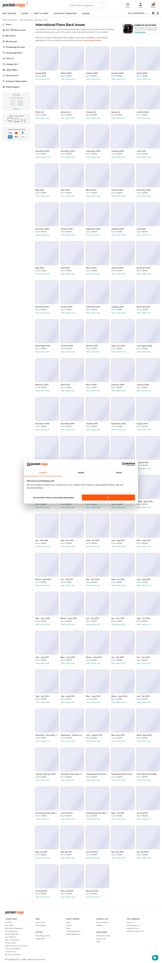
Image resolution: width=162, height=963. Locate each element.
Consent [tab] (43, 472)
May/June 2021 (143, 307)
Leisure (86, 13)
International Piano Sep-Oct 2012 (97, 774)
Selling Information (103, 936)
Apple (68, 922)
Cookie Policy (10, 951)
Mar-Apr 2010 (92, 891)
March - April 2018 (145, 501)
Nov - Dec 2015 (118, 618)
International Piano (26, 20)
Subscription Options (93, 40)
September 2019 (118, 424)
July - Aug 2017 (118, 540)
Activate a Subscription (15, 81)
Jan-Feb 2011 (91, 852)
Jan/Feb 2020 (67, 346)
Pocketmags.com (133, 925)
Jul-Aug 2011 (142, 813)
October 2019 (92, 424)
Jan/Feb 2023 (117, 190)
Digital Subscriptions (10, 20)
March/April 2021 (42, 346)
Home (7, 24)
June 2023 (141, 151)
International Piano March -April (46, 813)
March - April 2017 (43, 579)
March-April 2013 (144, 735)
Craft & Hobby (41, 13)
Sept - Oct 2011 (117, 813)
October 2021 (66, 307)
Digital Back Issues (41, 20)
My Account (10, 41)
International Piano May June (148, 774)
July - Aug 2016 (143, 579)
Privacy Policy (10, 943)
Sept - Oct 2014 (42, 696)
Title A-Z (8, 58)
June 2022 (141, 229)
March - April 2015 (94, 657)
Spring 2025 (142, 73)
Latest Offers (10, 70)
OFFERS (24, 13)
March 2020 (91, 385)
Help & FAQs (40, 922)
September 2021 (93, 307)
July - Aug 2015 (42, 657)
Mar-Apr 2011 (66, 852)
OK (108, 497)
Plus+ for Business (12, 940)
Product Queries (102, 922)
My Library (9, 36)
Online (68, 928)
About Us (130, 922)
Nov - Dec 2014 (143, 657)
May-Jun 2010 (67, 891)
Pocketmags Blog (12, 934)
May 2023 (39, 190)
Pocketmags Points (73, 931)
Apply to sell (101, 939)
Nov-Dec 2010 (117, 852)
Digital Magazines (73, 934)
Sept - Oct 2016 (118, 579)
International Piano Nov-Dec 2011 (97, 813)
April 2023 (65, 190)
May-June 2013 (118, 735)
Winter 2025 (66, 73)
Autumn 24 (65, 112)
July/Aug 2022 (117, 229)
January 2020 (143, 385)
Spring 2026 (40, 73)
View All (16, 109)
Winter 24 (39, 112)
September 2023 (93, 151)
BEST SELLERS (9, 13)
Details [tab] (81, 472)
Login (98, 941)
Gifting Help (40, 939)
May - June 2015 (68, 657)
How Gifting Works (42, 936)
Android (69, 925)
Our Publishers (10, 937)
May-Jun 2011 (41, 852)
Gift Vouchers (10, 75)
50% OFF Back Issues (14, 30)
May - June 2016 (42, 618)
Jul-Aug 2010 (41, 891)
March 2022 (91, 268)
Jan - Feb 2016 (92, 618)
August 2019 (142, 424)
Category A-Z (10, 64)
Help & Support (11, 87)
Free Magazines (11, 931)
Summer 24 (91, 112)
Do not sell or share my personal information (54, 497)
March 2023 (91, 190)
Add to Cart (45, 79)
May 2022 (39, 268)
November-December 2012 (72, 774)
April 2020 (65, 385)
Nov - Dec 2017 (67, 540)
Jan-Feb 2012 (67, 813)
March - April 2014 (119, 696)
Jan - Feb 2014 (143, 696)
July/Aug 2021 (117, 307)
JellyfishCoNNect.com (135, 931)
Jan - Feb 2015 (117, 657)
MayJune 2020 (41, 385)
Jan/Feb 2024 (143, 112)
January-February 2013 (45, 774)
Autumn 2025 (92, 73)
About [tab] (119, 472)
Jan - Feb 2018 (41, 540)
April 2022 (65, 268)
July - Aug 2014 (67, 696)
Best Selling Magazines (14, 928)
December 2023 (42, 151)
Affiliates (99, 925)
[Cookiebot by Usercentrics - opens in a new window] (124, 464)
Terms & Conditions (12, 949)
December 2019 (42, 424)
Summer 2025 (117, 73)
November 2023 (68, 151)
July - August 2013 (94, 735)
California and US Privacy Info (16, 946)
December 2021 (143, 268)
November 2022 (42, 229)
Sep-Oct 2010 (143, 852)
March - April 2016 (69, 618)
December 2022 (144, 190)
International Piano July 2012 (122, 774)
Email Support (40, 925)
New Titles (9, 925)
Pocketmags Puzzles (14, 47)
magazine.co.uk (133, 928)
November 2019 (67, 424)
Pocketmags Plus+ (13, 53)
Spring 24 (115, 112)
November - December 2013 (46, 735)
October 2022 (67, 229)
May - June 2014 (93, 696)
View (37, 79)
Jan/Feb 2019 (142, 462)
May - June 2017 (144, 540)
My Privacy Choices (13, 954)
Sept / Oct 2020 (118, 346)
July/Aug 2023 (117, 151)
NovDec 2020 (92, 346)
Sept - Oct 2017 (92, 540)
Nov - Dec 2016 (92, 579)
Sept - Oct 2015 (143, 618)
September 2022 (93, 229)
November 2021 (42, 307)
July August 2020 (144, 346)
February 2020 (117, 385)
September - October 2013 (72, 735)
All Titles (8, 922)
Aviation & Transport (65, 13)
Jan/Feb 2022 (117, 268)
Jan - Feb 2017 (67, 579)
